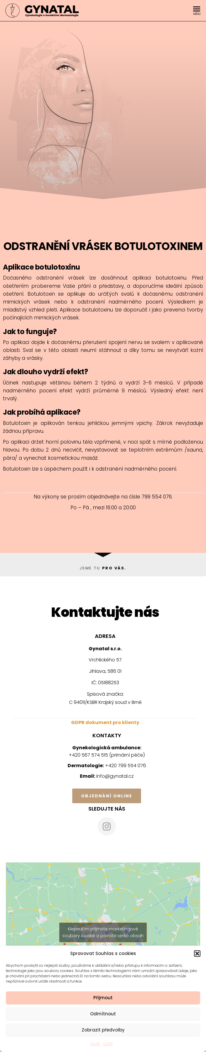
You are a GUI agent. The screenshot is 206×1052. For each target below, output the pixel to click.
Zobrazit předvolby (103, 1030)
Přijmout (103, 998)
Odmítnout (103, 1014)
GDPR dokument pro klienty (105, 722)
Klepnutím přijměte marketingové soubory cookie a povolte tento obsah (103, 932)
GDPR (95, 1043)
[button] (197, 953)
